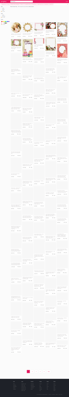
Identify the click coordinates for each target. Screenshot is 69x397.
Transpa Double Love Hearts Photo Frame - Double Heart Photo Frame (61, 138)
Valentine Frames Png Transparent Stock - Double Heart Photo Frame (50, 322)
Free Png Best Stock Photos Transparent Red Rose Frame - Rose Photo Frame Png (62, 219)
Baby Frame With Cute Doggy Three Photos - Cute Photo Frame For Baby (27, 109)
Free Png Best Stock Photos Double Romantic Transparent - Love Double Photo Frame (39, 217)
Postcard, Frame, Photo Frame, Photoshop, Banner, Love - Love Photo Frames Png (28, 202)
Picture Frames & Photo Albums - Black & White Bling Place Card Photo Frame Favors (51, 156)
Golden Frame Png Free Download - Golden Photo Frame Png (16, 279)
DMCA (57, 394)
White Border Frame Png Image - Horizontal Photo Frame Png (39, 271)
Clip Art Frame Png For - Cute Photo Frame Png (50, 252)
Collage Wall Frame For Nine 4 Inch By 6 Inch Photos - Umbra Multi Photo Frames (27, 182)
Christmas (32, 383)
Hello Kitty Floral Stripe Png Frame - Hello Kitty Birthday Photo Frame (38, 45)
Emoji (54, 383)
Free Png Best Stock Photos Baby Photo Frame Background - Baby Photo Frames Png (51, 215)
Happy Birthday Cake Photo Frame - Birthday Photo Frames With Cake (62, 158)
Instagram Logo (23, 383)
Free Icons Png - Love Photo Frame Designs (61, 301)
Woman (40, 387)
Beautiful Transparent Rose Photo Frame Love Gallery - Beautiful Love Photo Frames (61, 120)
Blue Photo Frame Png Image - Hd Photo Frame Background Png (16, 153)
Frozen (40, 383)
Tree (47, 389)
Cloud (47, 383)
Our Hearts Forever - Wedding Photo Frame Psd (38, 181)
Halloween (32, 385)
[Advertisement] (39, 15)
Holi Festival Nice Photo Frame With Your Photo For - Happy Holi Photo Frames (27, 76)
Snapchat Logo (23, 389)
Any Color (3, 24)
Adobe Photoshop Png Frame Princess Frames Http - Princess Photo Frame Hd (62, 250)
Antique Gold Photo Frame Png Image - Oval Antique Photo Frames (62, 77)
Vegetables (14, 386)
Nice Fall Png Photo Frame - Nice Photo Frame (15, 174)
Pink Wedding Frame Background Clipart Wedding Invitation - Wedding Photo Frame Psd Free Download (61, 235)
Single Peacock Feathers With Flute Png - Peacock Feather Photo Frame (62, 288)
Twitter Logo (23, 385)
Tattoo (54, 390)
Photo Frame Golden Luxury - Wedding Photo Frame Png (61, 38)
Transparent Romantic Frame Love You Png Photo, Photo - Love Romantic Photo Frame (50, 53)
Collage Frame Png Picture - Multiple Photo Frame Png (15, 317)
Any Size (3, 11)
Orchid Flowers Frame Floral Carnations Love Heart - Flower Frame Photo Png (62, 335)
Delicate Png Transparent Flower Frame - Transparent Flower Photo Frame (51, 344)
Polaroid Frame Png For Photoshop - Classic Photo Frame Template (61, 270)
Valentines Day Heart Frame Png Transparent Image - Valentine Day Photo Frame (28, 278)
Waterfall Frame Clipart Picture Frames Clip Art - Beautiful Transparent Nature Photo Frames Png (16, 227)
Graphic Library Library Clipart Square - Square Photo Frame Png (50, 290)
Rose (54, 386)
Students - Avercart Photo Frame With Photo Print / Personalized (16, 34)
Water (54, 387)
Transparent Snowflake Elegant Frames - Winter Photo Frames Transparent (27, 341)
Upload (67, 1)
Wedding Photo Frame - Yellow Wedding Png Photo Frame (27, 165)
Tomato (14, 387)
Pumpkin (14, 389)
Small (3, 10)
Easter (32, 389)
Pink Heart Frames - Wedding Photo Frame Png (15, 331)
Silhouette (3, 16)
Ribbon (54, 389)
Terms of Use (60, 394)
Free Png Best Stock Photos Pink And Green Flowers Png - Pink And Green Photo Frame (62, 205)
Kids (40, 390)
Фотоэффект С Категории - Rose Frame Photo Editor (50, 193)
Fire (47, 385)
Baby (40, 386)
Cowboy (40, 389)
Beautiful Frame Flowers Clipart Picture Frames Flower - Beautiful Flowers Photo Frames (51, 237)
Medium (3, 9)
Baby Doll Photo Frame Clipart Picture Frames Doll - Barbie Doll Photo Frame (62, 60)
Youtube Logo (23, 386)
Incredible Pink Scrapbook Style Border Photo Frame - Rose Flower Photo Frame (39, 160)
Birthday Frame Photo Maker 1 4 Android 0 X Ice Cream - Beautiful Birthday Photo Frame (28, 124)
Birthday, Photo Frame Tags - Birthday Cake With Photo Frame (28, 59)
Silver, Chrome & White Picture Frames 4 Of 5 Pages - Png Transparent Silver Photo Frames (16, 349)
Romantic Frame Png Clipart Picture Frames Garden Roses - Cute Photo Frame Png (27, 238)
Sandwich (14, 385)
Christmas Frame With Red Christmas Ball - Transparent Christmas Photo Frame (27, 324)
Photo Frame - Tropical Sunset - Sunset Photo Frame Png (16, 188)
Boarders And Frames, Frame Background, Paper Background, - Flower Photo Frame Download (16, 131)
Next (49, 371)
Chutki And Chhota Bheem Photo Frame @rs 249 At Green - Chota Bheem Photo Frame (27, 139)
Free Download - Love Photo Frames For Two (38, 143)
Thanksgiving (33, 386)
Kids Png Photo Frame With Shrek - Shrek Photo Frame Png (39, 78)
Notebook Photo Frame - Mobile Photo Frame (51, 141)
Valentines (32, 387)
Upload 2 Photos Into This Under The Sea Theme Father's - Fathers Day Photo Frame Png (39, 324)
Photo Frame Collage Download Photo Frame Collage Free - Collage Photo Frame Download (16, 206)
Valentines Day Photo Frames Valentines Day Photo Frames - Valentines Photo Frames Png (62, 99)
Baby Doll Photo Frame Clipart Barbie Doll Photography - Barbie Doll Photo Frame (51, 179)
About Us (50, 394)
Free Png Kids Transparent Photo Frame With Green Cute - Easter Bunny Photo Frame (27, 216)
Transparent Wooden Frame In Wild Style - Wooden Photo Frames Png (50, 308)
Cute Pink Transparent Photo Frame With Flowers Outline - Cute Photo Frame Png (38, 33)
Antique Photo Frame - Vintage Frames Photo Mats (39, 117)
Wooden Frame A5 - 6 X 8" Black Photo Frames (28, 298)
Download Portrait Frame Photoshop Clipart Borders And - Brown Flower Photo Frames (16, 250)
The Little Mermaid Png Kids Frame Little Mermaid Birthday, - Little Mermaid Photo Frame (16, 264)
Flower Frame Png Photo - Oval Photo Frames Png (27, 95)
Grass (47, 386)
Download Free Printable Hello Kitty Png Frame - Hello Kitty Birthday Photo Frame (39, 285)
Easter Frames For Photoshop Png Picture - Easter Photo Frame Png (38, 302)
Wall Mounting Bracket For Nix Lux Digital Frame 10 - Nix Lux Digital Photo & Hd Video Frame (16, 297)
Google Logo (23, 390)
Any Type (3, 17)
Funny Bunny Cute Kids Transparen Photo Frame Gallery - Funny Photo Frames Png (62, 191)
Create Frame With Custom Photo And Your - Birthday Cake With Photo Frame (39, 96)
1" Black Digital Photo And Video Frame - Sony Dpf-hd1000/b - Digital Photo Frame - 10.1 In (16, 108)
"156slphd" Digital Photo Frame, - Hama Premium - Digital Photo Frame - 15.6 (51, 103)
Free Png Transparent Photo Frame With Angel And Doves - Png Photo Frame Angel (50, 69)
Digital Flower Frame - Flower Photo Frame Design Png (61, 346)
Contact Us (53, 394)
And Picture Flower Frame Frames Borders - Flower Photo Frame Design (27, 260)
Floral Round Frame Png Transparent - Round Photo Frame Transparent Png (38, 344)
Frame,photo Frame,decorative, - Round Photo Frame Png (28, 34)
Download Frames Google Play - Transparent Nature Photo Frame (51, 273)
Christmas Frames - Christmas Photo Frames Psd (62, 318)
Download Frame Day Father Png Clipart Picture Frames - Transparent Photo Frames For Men (39, 256)
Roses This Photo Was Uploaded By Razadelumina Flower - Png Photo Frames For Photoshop (16, 70)
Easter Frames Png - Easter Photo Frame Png (50, 125)
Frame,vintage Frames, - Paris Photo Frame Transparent (39, 234)
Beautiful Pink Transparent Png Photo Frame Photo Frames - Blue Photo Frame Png (39, 59)
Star (47, 387)
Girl (40, 385)
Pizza (14, 383)
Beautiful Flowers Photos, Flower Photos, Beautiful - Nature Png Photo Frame (16, 48)
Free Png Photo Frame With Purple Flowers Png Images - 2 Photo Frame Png (39, 203)
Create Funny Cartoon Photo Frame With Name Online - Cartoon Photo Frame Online (61, 176)
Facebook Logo (23, 387)
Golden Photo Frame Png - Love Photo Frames (16, 93)
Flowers (54, 385)
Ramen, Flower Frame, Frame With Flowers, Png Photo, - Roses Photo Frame (50, 90)
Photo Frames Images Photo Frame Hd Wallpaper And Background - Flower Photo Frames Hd (50, 31)
